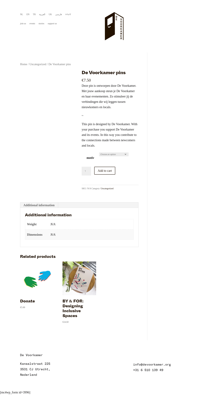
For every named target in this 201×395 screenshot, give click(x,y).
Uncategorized (37, 64)
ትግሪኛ (68, 14)
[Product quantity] (86, 171)
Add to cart (105, 170)
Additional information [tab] (38, 205)
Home (23, 64)
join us (23, 24)
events (32, 24)
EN (28, 14)
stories (41, 24)
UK (50, 14)
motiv (90, 157)
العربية (42, 14)
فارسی (58, 14)
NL (21, 14)
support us (52, 24)
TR (34, 14)
